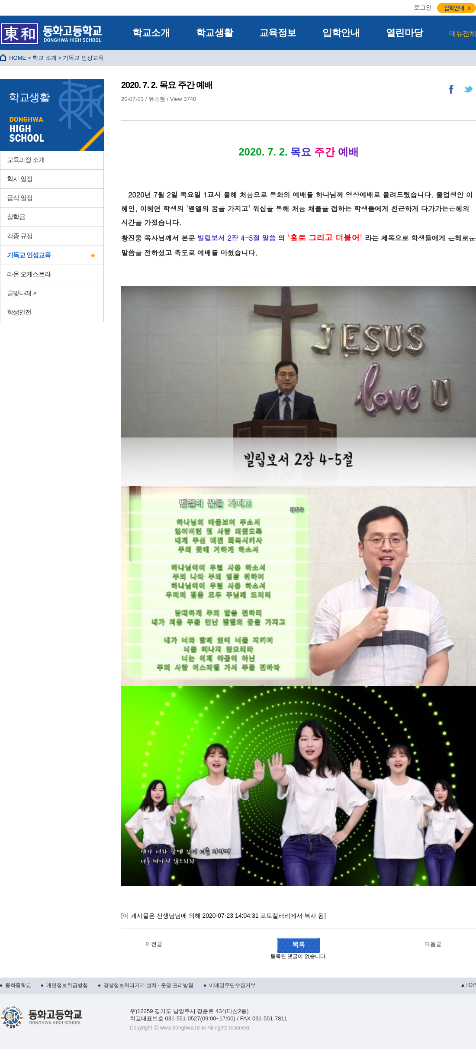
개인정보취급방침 (67, 985)
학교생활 (214, 32)
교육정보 (277, 32)
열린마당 (404, 32)
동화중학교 (18, 985)
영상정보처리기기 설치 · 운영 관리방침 (148, 985)
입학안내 (341, 32)
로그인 (423, 7)
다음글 (433, 944)
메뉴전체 (462, 33)
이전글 (153, 944)
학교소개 (151, 32)
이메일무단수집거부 (232, 985)
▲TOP (468, 985)
